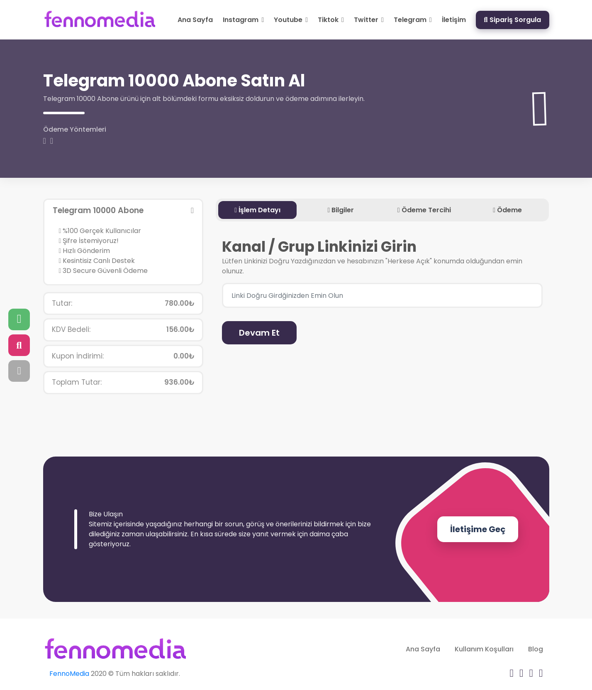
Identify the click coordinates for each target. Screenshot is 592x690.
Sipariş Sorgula (512, 20)
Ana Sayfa (195, 20)
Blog (535, 649)
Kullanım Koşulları (484, 649)
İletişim (454, 20)
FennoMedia (69, 673)
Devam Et (259, 333)
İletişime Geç (477, 529)
